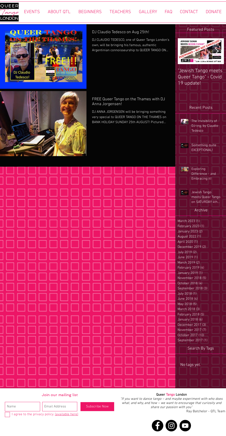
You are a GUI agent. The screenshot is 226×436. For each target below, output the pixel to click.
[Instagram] (171, 425)
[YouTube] (185, 425)
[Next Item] (216, 51)
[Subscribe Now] (97, 406)
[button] (32, 12)
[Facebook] (157, 425)
